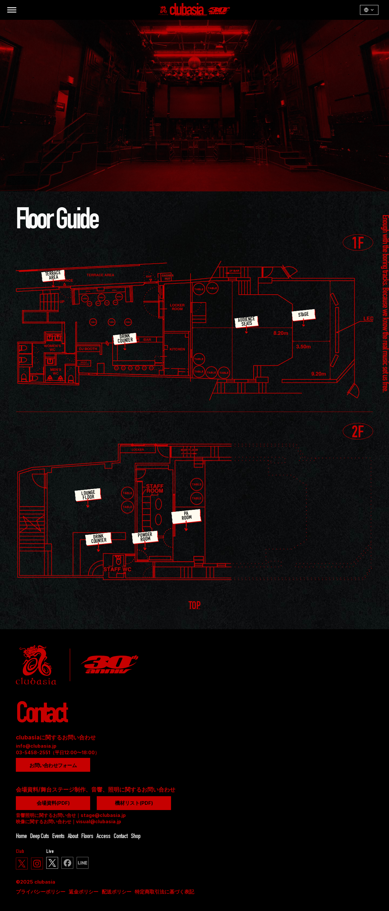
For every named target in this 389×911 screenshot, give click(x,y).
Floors (87, 836)
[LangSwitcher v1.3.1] (369, 10)
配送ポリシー (116, 892)
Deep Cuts (39, 836)
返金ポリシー (83, 892)
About (73, 836)
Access (103, 836)
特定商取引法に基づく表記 (164, 892)
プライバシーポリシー (40, 892)
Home (21, 836)
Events (58, 836)
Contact (120, 836)
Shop (135, 836)
